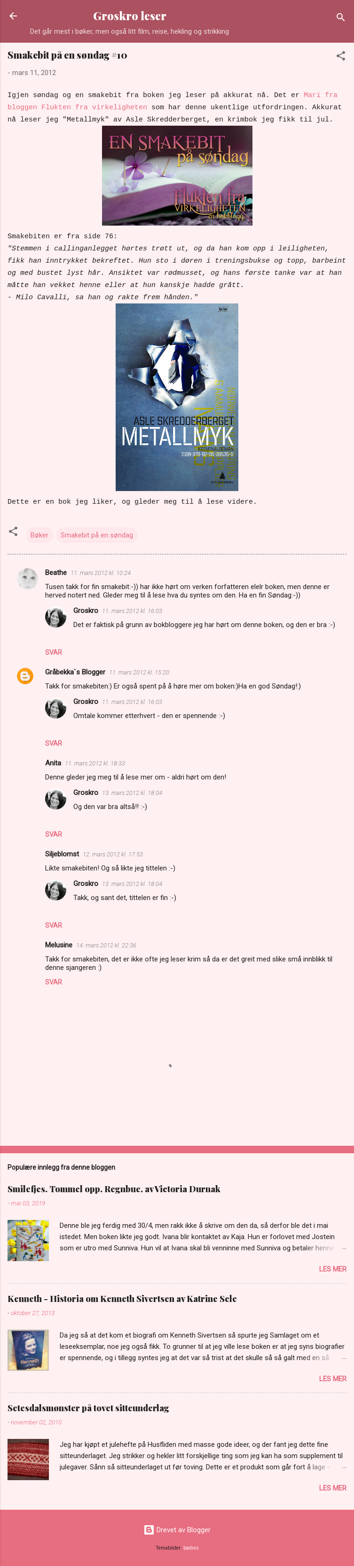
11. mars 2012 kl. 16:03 (132, 610)
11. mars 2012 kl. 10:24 (101, 572)
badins (191, 1548)
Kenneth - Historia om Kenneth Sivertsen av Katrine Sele (122, 1298)
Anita (53, 763)
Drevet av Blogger (177, 1530)
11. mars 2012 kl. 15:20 (139, 672)
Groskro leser (129, 15)
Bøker (39, 535)
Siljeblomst (62, 854)
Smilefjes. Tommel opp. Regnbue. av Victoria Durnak (114, 1189)
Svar (53, 652)
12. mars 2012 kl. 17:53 (113, 854)
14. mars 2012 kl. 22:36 (106, 945)
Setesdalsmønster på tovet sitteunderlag (88, 1408)
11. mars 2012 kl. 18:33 (95, 763)
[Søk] (340, 19)
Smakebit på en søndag (97, 535)
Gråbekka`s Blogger (75, 672)
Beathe (56, 572)
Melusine (58, 945)
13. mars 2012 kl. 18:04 (132, 792)
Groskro (85, 610)
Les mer (332, 1269)
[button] (340, 57)
